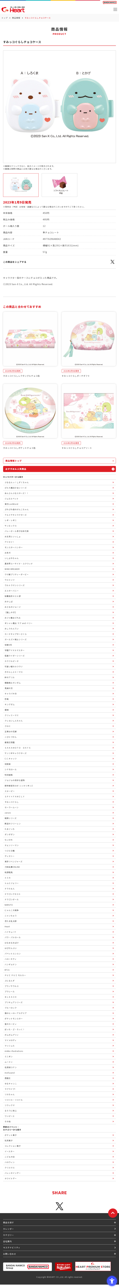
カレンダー (8, 1228)
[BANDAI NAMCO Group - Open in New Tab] (27, 1266)
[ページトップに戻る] (112, 1213)
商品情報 (16, 17)
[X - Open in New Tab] (112, 263)
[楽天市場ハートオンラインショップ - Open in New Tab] (63, 1266)
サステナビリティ (11, 1247)
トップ (5, 17)
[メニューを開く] (115, 9)
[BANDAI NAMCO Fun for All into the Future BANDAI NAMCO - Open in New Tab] (110, 2)
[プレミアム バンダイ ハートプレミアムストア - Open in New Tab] (93, 1266)
